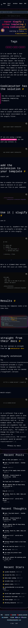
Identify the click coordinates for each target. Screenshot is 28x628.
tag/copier (8, 47)
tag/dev (15, 47)
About (20, 3)
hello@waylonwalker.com (14, 620)
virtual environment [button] (9, 139)
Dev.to (18, 617)
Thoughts (20, 508)
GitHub (12, 617)
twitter (7, 614)
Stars (20, 567)
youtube (14, 614)
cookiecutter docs (17, 348)
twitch (24, 617)
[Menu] (1, 4)
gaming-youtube (23, 614)
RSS (25, 3)
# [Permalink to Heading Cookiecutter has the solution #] (23, 89)
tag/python (21, 47)
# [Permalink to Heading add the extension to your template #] (24, 171)
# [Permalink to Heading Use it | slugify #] (1, 215)
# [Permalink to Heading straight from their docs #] (19, 341)
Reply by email (14, 446)
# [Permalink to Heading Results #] (14, 301)
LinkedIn (5, 617)
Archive (15, 3)
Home (4, 3)
